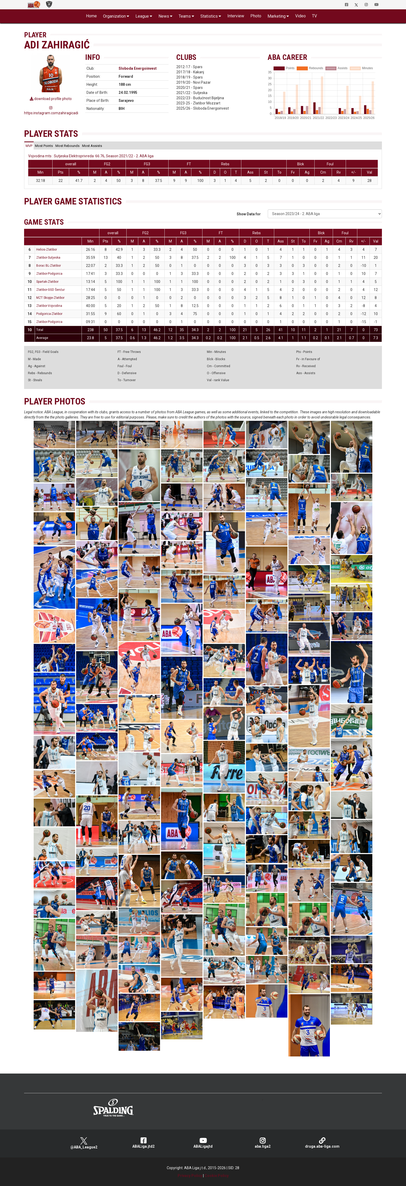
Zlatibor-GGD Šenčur (50, 290)
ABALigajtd (203, 1142)
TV (314, 15)
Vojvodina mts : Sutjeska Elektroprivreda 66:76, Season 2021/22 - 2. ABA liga (91, 156)
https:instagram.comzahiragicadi (50, 110)
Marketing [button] (276, 16)
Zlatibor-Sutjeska (48, 257)
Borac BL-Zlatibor (48, 265)
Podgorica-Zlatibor (49, 314)
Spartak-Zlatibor (47, 281)
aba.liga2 (262, 1142)
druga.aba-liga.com (322, 1142)
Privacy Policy (190, 1176)
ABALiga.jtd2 (143, 1142)
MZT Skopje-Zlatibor (50, 298)
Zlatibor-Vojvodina (49, 306)
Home (91, 15)
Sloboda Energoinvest (138, 68)
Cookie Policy (217, 1176)
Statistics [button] (209, 16)
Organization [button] (114, 16)
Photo (255, 15)
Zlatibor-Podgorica (49, 273)
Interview (235, 15)
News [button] (163, 16)
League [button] (142, 16)
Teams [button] (185, 16)
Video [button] (300, 15)
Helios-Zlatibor (46, 249)
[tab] (29, 145)
